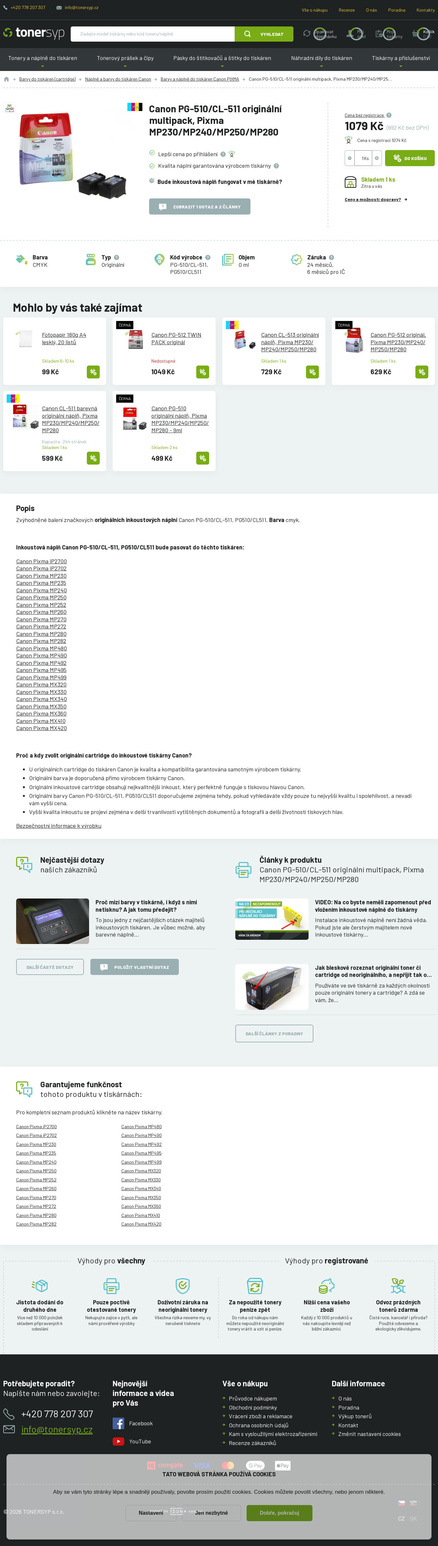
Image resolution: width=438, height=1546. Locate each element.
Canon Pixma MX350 (41, 706)
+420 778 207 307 (28, 7)
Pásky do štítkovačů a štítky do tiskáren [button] (222, 62)
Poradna (396, 10)
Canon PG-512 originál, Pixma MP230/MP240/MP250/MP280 (398, 342)
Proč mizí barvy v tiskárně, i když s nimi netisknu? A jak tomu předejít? (146, 905)
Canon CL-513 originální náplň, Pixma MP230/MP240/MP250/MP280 (290, 342)
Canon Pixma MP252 (41, 604)
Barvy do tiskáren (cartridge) (47, 79)
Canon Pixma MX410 (41, 720)
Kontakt (348, 1424)
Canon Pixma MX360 (41, 713)
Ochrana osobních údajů (259, 1424)
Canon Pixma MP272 (41, 626)
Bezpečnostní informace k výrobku (58, 825)
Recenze (347, 10)
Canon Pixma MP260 (41, 611)
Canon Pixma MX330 (41, 691)
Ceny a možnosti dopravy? (373, 199)
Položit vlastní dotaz (134, 967)
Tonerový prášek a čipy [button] (125, 62)
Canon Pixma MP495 (41, 669)
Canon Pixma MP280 (41, 633)
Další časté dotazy (50, 967)
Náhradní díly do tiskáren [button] (321, 62)
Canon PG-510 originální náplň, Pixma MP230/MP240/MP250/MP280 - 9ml (180, 419)
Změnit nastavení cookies (369, 1433)
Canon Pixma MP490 (41, 655)
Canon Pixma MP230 (41, 575)
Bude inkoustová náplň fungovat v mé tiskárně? (220, 181)
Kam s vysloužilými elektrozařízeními (273, 1433)
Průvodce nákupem (253, 1398)
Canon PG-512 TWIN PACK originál (176, 338)
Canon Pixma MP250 (41, 597)
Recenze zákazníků (252, 1442)
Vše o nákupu (315, 10)
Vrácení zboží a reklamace (260, 1416)
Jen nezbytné (211, 1513)
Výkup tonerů (355, 1416)
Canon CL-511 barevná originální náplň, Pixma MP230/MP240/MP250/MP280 (70, 419)
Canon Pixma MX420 (41, 727)
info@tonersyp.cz (81, 7)
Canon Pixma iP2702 (41, 568)
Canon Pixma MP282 (41, 640)
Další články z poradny (274, 1033)
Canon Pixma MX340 (41, 698)
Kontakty (426, 10)
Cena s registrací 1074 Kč (381, 140)
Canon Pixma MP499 (41, 677)
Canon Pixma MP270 (41, 619)
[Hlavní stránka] (33, 34)
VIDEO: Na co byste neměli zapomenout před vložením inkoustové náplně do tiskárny (373, 905)
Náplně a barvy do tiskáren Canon (118, 79)
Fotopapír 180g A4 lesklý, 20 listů (64, 338)
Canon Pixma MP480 (41, 648)
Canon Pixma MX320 (41, 684)
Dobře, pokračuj (279, 1513)
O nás (371, 10)
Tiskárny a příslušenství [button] (401, 62)
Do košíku (409, 158)
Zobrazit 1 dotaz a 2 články (200, 207)
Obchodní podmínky (253, 1406)
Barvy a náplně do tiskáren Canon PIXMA (200, 79)
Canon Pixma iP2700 (41, 561)
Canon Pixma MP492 (41, 662)
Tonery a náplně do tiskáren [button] (42, 62)
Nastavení (151, 1513)
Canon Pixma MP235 (41, 582)
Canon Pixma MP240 (41, 590)
